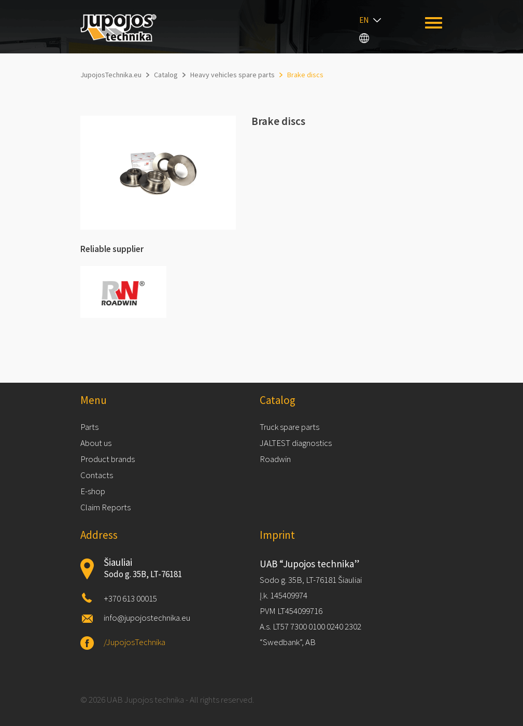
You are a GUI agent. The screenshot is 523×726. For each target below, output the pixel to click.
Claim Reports (105, 507)
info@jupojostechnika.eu (147, 617)
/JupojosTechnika (134, 642)
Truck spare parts (289, 426)
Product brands (107, 459)
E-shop (92, 491)
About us (95, 443)
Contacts (96, 475)
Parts (89, 426)
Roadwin (275, 459)
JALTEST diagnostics (296, 443)
